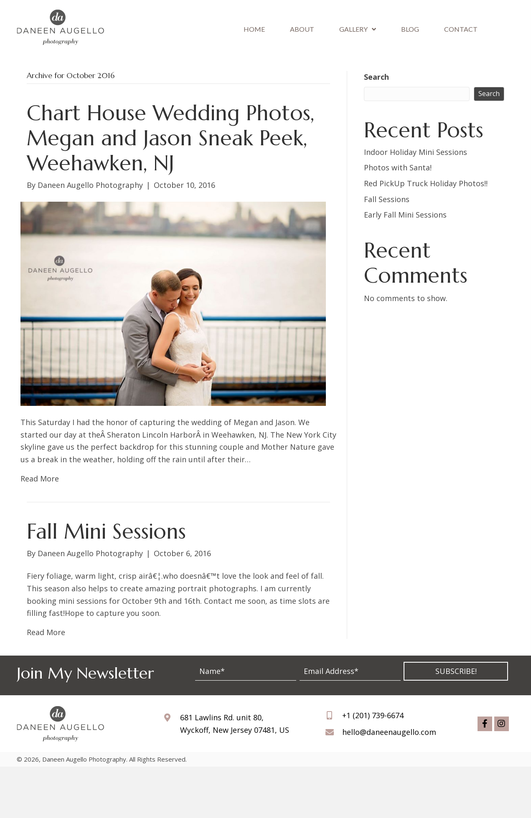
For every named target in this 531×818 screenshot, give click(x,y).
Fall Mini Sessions (106, 531)
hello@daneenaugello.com (389, 732)
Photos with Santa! (398, 167)
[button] (456, 671)
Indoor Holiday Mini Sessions (415, 152)
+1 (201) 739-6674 (373, 715)
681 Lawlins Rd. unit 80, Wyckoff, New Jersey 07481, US (234, 723)
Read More (39, 479)
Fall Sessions (386, 199)
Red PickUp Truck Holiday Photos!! (426, 183)
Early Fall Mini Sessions (405, 215)
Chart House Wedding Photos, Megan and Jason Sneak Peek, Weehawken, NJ (170, 138)
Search (376, 77)
